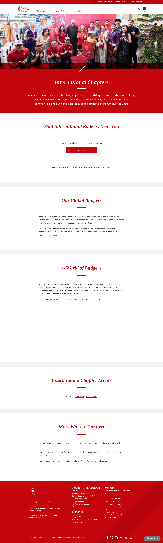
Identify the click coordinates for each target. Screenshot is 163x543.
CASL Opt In (109, 501)
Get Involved (92, 461)
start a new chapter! (104, 167)
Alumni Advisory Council (81, 493)
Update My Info (120, 2)
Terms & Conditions (112, 517)
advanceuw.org (35, 510)
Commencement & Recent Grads (117, 491)
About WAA (76, 491)
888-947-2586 (91, 519)
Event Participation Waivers (115, 507)
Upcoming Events (43, 11)
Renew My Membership (103, 2)
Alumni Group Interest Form (50, 455)
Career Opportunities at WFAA (83, 496)
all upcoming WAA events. (86, 396)
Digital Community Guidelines (116, 504)
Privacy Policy (110, 512)
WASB (107, 493)
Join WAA (77, 11)
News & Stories (62, 11)
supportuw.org (34, 517)
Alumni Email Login (136, 2)
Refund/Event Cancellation (115, 515)
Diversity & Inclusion (79, 499)
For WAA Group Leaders (81, 504)
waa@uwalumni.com (79, 522)
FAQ (73, 507)
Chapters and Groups (101, 443)
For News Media (78, 501)
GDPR (107, 509)
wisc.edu (32, 504)
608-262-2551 (77, 519)
